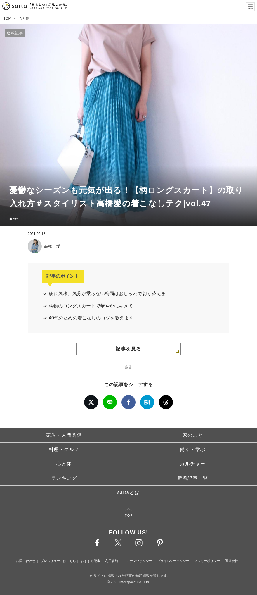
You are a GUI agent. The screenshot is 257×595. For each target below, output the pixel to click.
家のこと (193, 435)
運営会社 (231, 561)
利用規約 (111, 561)
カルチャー (193, 463)
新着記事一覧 (192, 478)
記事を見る (128, 348)
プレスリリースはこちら (58, 561)
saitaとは (128, 492)
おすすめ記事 (90, 561)
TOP (7, 18)
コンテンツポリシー (137, 561)
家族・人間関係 (64, 435)
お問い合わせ (25, 561)
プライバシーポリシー (173, 561)
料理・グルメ (64, 449)
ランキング (64, 478)
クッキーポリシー (207, 561)
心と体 (24, 18)
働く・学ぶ (193, 449)
